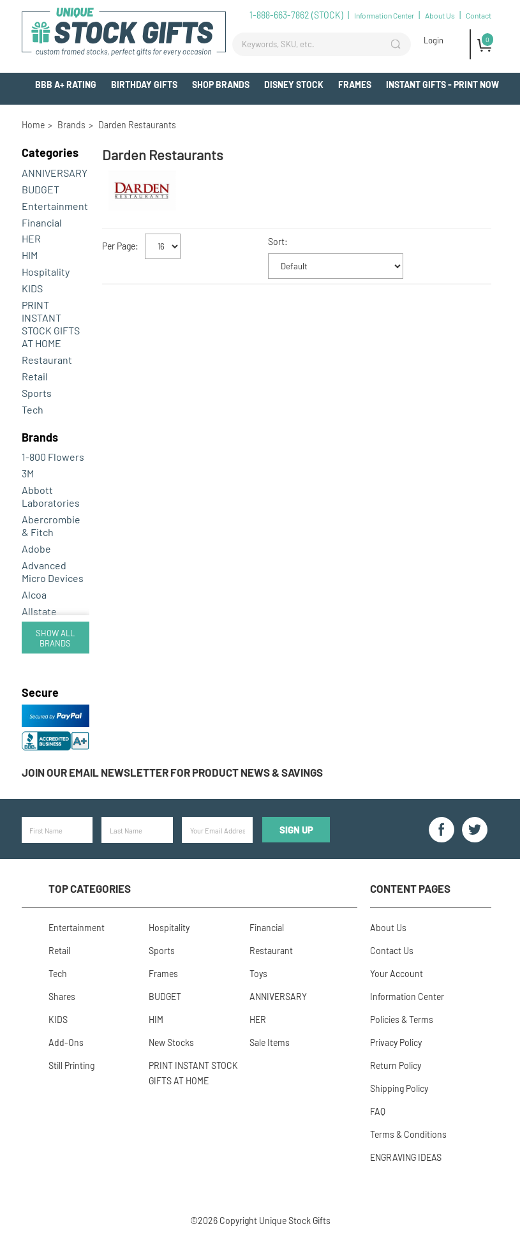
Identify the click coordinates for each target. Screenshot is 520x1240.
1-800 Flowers (53, 457)
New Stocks (171, 1042)
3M (28, 473)
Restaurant (47, 360)
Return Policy (395, 1065)
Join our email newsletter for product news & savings (172, 772)
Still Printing (71, 1065)
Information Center (384, 15)
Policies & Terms (401, 1019)
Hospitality (46, 271)
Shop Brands (220, 84)
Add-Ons (480, 108)
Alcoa (34, 594)
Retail (35, 376)
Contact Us (391, 950)
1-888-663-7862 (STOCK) (296, 15)
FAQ (377, 1111)
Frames (354, 84)
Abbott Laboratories (51, 496)
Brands (40, 437)
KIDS (32, 288)
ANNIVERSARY (54, 173)
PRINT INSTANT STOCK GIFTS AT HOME (51, 324)
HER (31, 238)
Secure (40, 692)
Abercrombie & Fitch (51, 525)
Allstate (39, 611)
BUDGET (40, 189)
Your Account (396, 973)
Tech (32, 409)
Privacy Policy (396, 1042)
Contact (478, 15)
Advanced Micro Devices (53, 571)
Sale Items (269, 1042)
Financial (42, 222)
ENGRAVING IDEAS (406, 1157)
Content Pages (410, 888)
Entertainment (55, 206)
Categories (50, 153)
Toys (258, 973)
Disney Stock (293, 84)
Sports (37, 393)
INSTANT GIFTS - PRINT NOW (442, 84)
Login (433, 40)
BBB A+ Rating (65, 84)
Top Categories (89, 888)
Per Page (118, 246)
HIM (30, 255)
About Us (440, 15)
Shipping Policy (399, 1088)
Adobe (36, 548)
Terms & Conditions (408, 1134)
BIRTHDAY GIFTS (144, 84)
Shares (61, 996)
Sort (276, 241)
